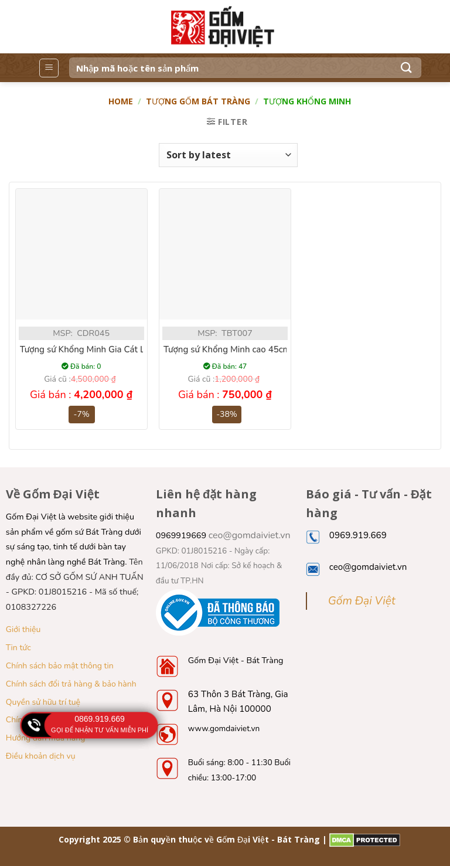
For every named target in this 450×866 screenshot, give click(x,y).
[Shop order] (228, 155)
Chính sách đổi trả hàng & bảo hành (71, 684)
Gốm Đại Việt (362, 601)
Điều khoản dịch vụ (41, 756)
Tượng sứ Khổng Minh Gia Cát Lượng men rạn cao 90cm (130, 349)
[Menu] (49, 68)
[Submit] (406, 67)
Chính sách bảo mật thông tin (60, 665)
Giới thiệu (23, 629)
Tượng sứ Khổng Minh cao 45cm (227, 349)
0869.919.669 (99, 719)
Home (120, 101)
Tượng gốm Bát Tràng (198, 101)
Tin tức (18, 647)
